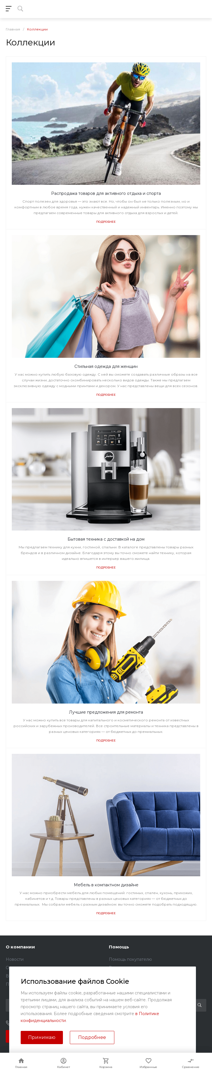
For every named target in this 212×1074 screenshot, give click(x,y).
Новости (15, 959)
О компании (20, 947)
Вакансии (16, 976)
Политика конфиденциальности (39, 984)
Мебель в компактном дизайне (106, 884)
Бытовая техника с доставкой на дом (106, 539)
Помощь (119, 947)
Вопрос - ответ (124, 967)
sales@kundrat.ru (134, 1023)
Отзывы (13, 967)
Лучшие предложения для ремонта (106, 712)
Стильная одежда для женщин (106, 366)
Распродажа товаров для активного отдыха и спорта (106, 193)
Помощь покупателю (130, 959)
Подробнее (106, 221)
